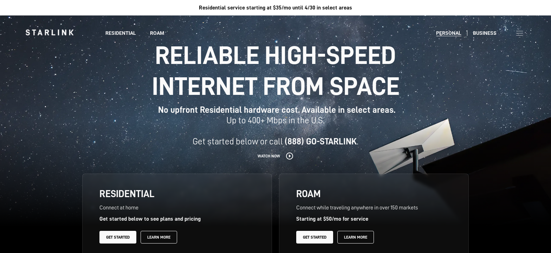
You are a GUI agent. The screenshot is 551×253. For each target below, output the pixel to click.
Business (485, 33)
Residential (120, 33)
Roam (157, 33)
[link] (49, 32)
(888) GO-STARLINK (321, 141)
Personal (448, 33)
